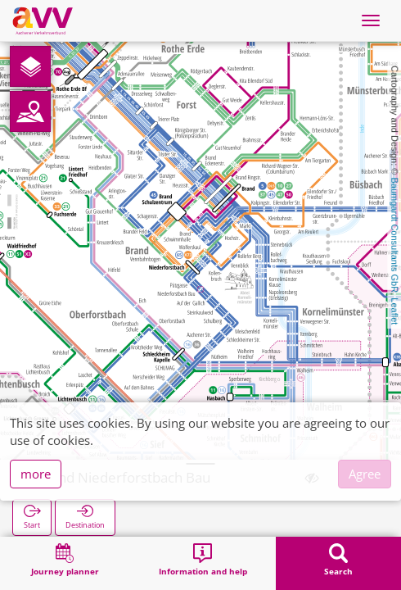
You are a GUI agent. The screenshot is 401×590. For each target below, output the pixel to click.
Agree (365, 473)
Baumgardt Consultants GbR (394, 235)
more (35, 473)
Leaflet (394, 310)
